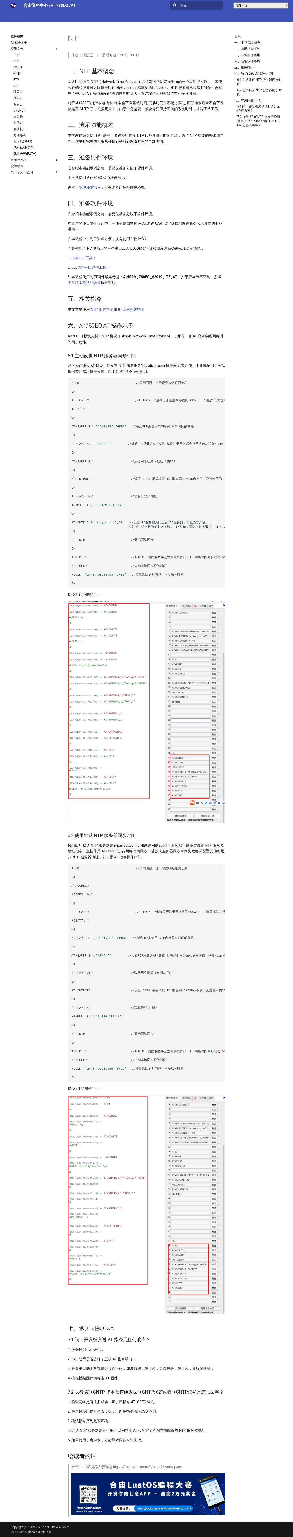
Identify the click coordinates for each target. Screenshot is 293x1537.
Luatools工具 (82, 258)
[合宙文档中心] (13, 5)
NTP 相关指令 (102, 309)
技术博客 (53, 17)
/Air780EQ (59, 5)
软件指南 (35, 17)
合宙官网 (90, 17)
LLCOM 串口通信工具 (88, 267)
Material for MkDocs (38, 1532)
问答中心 (71, 17)
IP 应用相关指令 (131, 309)
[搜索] (196, 5)
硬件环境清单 (90, 187)
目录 (237, 36)
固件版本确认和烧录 (84, 283)
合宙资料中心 (35, 5)
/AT (72, 5)
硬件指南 (17, 17)
